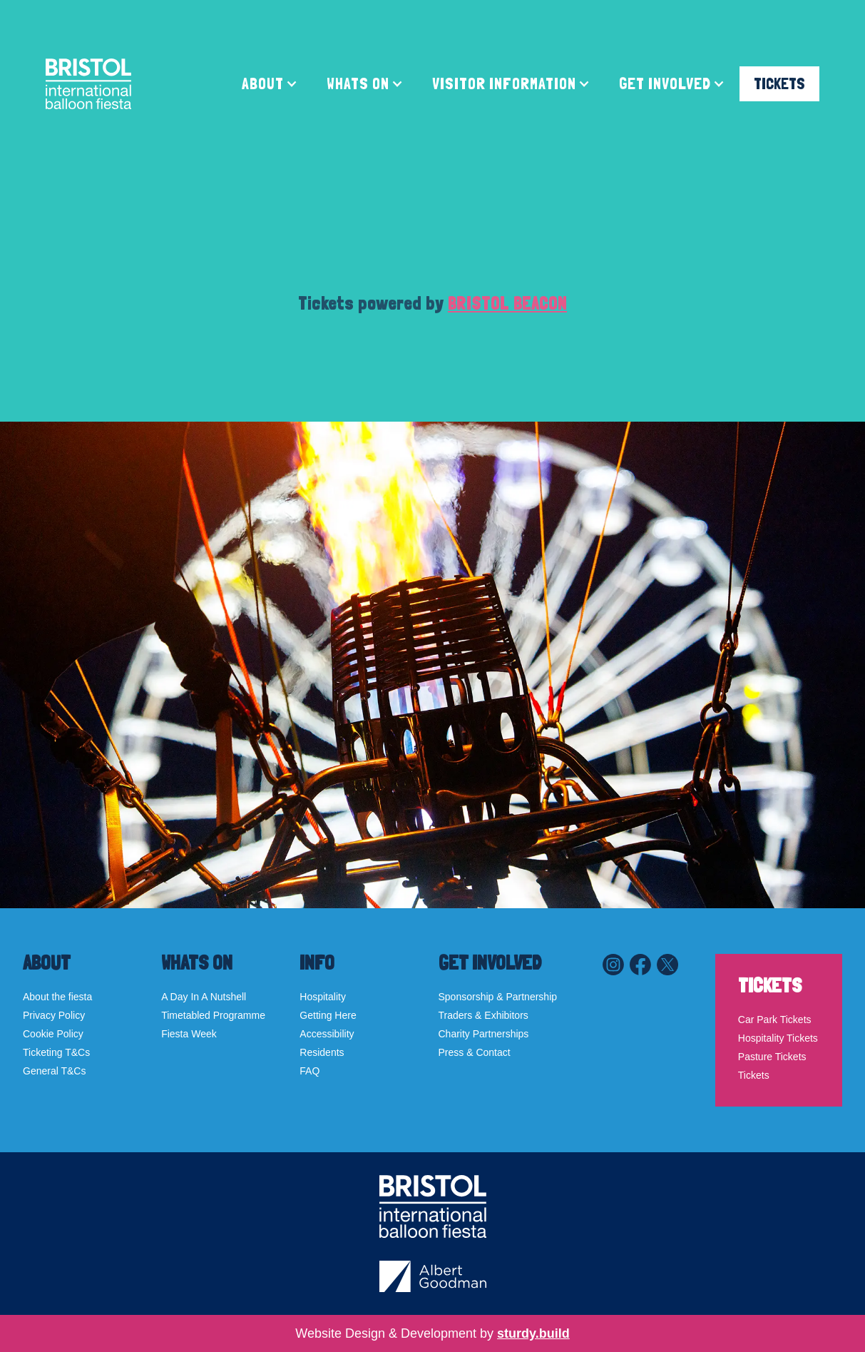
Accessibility (327, 1034)
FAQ (309, 1071)
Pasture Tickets (772, 1056)
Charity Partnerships (484, 1034)
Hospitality (323, 996)
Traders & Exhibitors (483, 1015)
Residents (322, 1052)
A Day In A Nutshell (203, 996)
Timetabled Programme (213, 1015)
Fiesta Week (189, 1034)
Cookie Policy (53, 1034)
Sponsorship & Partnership (498, 996)
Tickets (753, 1075)
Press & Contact (475, 1052)
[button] (269, 84)
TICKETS (779, 83)
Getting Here (328, 1015)
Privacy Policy (54, 1015)
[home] (88, 84)
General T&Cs (54, 1071)
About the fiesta (57, 996)
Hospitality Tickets (778, 1038)
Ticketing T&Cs (56, 1052)
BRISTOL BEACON (507, 303)
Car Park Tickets (775, 1019)
